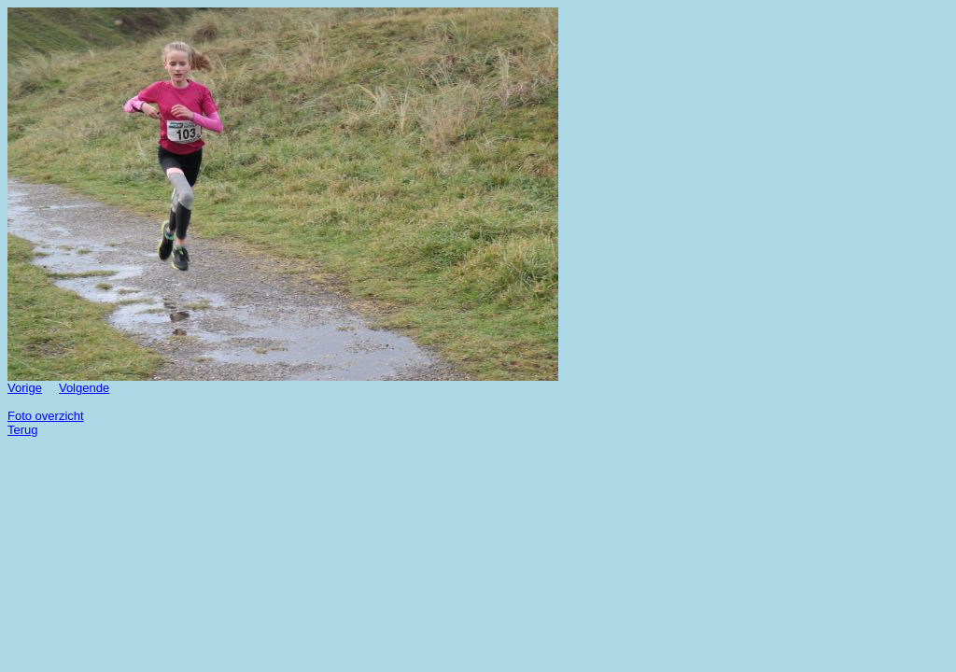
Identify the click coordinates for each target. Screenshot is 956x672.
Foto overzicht (45, 416)
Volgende (84, 388)
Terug (22, 430)
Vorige (24, 388)
